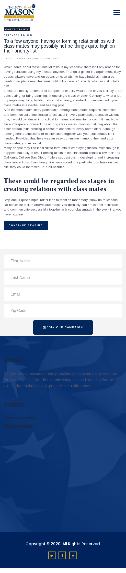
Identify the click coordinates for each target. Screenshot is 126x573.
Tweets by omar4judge (20, 418)
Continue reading (26, 225)
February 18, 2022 (18, 35)
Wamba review (17, 29)
